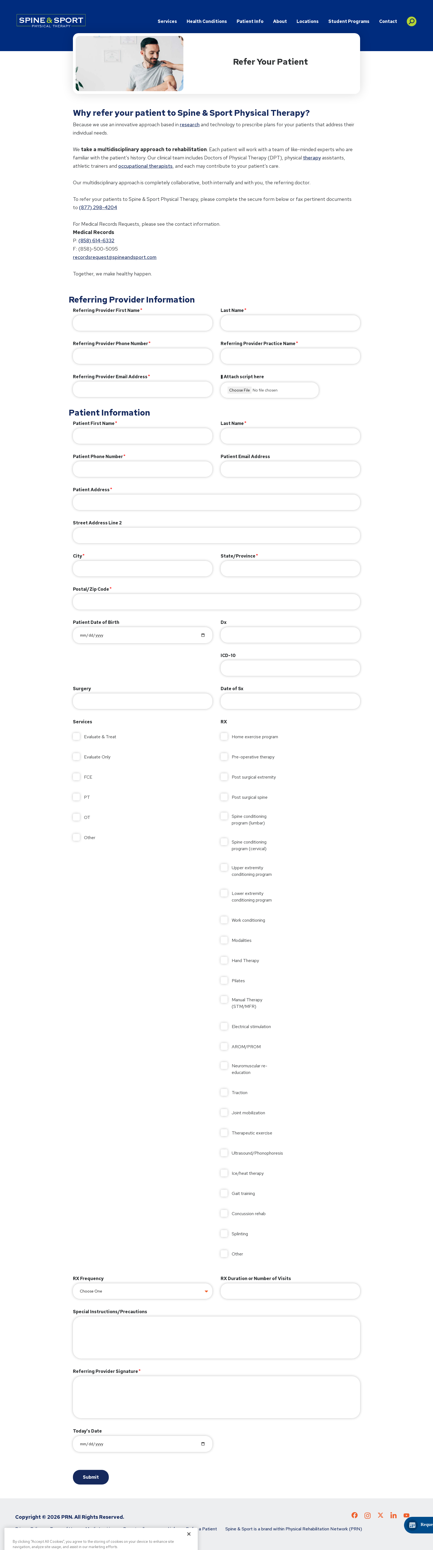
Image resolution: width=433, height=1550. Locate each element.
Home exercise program (255, 737)
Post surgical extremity (254, 777)
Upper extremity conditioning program (252, 871)
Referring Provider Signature (105, 1371)
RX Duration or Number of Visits (256, 1278)
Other (89, 837)
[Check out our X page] (380, 1516)
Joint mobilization (248, 1113)
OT (87, 817)
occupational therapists (145, 166)
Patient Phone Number (98, 456)
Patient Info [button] (250, 21)
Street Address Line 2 (97, 523)
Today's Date (87, 1431)
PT (87, 797)
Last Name (232, 310)
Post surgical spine (250, 797)
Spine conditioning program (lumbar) (249, 819)
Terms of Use (63, 1529)
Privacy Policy (28, 1529)
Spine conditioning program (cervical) (249, 845)
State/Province (238, 556)
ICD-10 (228, 655)
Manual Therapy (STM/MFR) (247, 1003)
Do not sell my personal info (150, 1529)
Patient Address (91, 490)
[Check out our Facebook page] (355, 1516)
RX (224, 722)
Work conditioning (248, 920)
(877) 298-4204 (98, 207)
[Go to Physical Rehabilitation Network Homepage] (51, 20)
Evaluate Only (97, 757)
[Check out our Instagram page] (368, 1517)
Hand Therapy (245, 960)
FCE (88, 777)
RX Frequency (88, 1278)
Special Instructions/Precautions (110, 1312)
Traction (239, 1092)
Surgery (82, 689)
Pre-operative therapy (253, 757)
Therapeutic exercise (252, 1133)
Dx (223, 622)
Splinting (240, 1234)
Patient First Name (94, 423)
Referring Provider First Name (106, 310)
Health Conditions (207, 21)
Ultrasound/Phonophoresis (256, 1153)
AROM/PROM (246, 1047)
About (280, 21)
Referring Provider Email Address (110, 377)
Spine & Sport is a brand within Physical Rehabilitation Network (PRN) (293, 1529)
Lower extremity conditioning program (252, 896)
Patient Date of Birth (96, 622)
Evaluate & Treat (100, 737)
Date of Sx (232, 689)
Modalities (242, 940)
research (190, 124)
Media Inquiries (100, 1529)
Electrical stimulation (251, 1026)
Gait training (243, 1193)
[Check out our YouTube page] (406, 1516)
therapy (312, 157)
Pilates (238, 981)
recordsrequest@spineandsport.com (115, 257)
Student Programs (348, 21)
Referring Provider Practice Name (258, 343)
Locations (308, 21)
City (77, 556)
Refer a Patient (201, 1529)
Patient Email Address (245, 456)
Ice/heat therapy (248, 1173)
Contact (388, 21)
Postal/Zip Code (91, 589)
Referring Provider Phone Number (110, 343)
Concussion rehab (249, 1214)
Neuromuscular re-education (249, 1069)
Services (167, 21)
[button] (411, 19)
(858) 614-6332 (96, 240)
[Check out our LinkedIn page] (393, 1517)
